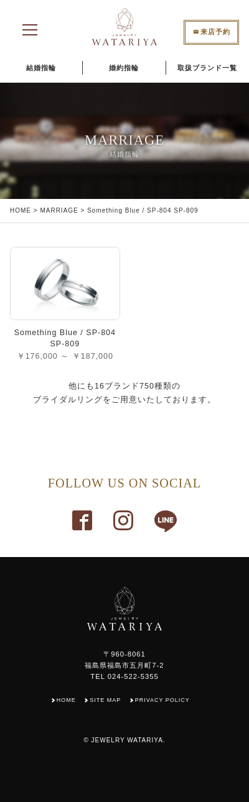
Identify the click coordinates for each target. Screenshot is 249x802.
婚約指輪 (124, 67)
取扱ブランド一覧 (207, 67)
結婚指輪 (41, 67)
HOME (20, 210)
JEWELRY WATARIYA (127, 740)
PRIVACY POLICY (162, 700)
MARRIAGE (59, 210)
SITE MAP (105, 700)
